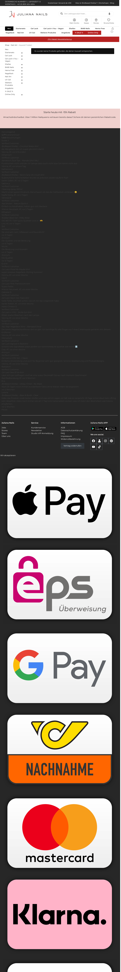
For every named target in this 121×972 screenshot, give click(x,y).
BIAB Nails (9, 67)
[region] (60, 273)
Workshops (103, 3)
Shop (7, 45)
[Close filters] (24, 49)
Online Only (10, 94)
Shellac (8, 64)
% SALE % (9, 91)
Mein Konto (74, 21)
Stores (96, 21)
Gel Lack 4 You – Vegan (12, 60)
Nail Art (14, 45)
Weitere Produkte (9, 84)
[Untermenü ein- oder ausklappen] (22, 53)
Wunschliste (109, 21)
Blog (112, 3)
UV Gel (8, 80)
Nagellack (9, 73)
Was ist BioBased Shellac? (86, 3)
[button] (112, 29)
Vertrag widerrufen (72, 446)
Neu (6, 49)
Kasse (86, 21)
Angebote (9, 88)
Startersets (9, 52)
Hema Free (9, 70)
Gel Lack (8, 56)
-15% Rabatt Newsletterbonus (59, 39)
